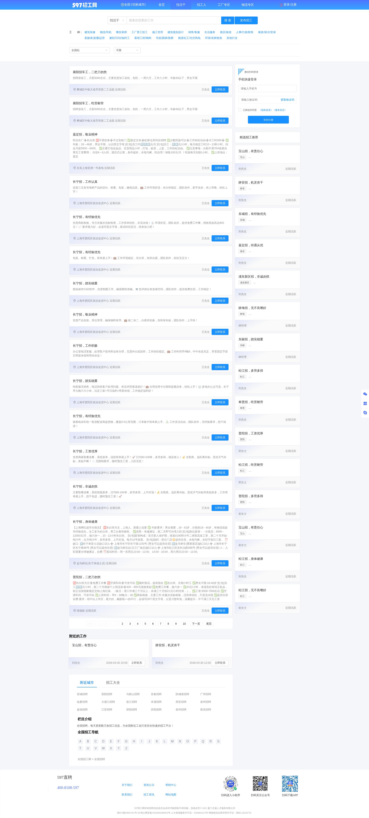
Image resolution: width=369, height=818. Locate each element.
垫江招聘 (131, 701)
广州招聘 (205, 694)
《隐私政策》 (266, 110)
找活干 (180, 4)
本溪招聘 (156, 701)
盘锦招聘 (82, 709)
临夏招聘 (82, 701)
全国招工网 (84, 759)
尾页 (209, 623)
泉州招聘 (205, 701)
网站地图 (170, 794)
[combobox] (117, 20)
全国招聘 (99, 759)
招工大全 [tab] (113, 682)
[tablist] (151, 682)
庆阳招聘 (156, 709)
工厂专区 (224, 4)
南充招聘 (205, 709)
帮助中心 (170, 785)
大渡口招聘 (108, 701)
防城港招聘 (182, 694)
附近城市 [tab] (87, 682)
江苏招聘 (106, 709)
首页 (162, 4)
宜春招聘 (156, 694)
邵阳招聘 (106, 694)
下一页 (196, 623)
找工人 (201, 4)
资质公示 (149, 785)
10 (184, 623)
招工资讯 (149, 794)
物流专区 (248, 4)
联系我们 (127, 794)
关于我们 (127, 785)
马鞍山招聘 (133, 694)
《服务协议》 (280, 110)
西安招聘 (181, 701)
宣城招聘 (82, 694)
